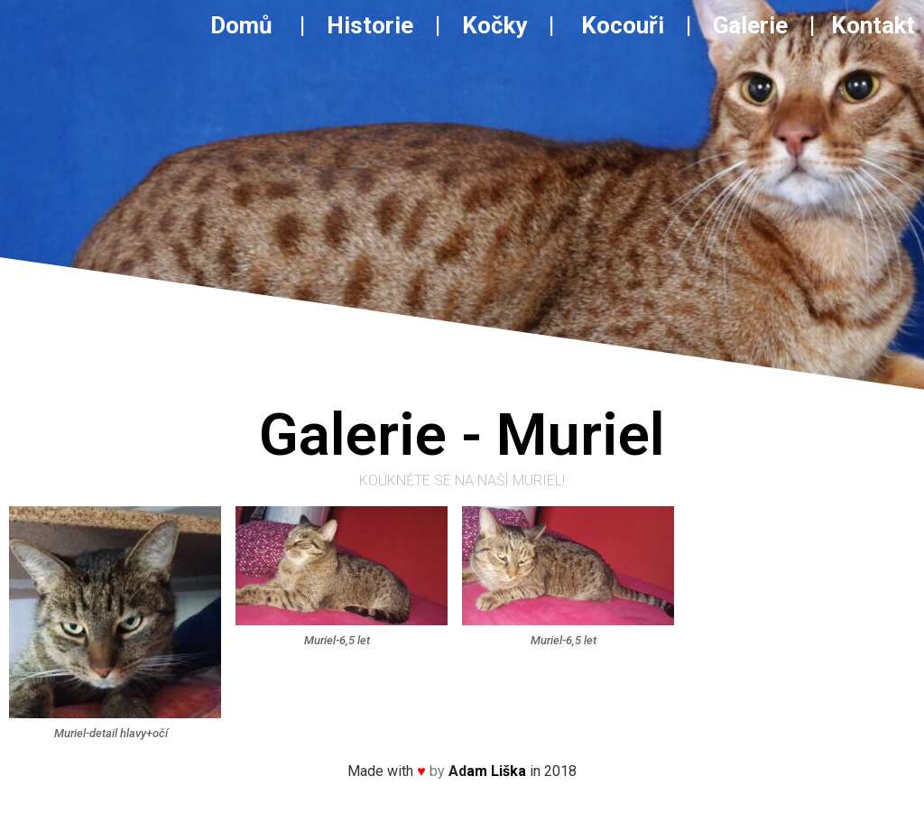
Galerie (753, 25)
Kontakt (873, 25)
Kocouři (622, 25)
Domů (252, 25)
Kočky (494, 25)
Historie (370, 25)
